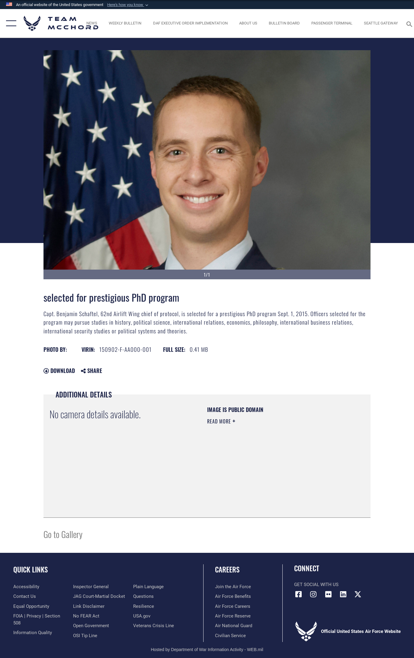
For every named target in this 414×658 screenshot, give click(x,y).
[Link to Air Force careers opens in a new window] (232, 606)
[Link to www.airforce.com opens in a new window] (233, 586)
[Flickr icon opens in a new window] (328, 594)
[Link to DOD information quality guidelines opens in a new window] (32, 632)
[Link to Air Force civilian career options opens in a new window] (230, 635)
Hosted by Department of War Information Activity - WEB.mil (207, 649)
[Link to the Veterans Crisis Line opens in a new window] (153, 625)
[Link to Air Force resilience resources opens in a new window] (143, 606)
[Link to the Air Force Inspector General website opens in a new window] (91, 586)
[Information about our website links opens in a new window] (88, 606)
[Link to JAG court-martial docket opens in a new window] (99, 596)
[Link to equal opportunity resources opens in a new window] (31, 606)
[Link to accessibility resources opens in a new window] (26, 586)
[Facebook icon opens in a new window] (298, 594)
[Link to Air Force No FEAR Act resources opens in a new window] (86, 616)
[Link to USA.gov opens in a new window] (141, 616)
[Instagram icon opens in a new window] (313, 594)
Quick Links (30, 569)
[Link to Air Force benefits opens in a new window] (233, 596)
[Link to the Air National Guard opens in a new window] (233, 625)
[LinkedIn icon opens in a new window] (343, 594)
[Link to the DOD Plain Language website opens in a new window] (148, 586)
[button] (128, 5)
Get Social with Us (316, 584)
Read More (220, 421)
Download (59, 370)
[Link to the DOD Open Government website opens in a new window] (91, 625)
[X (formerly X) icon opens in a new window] (357, 594)
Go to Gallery (62, 533)
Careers (227, 569)
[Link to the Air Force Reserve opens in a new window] (233, 616)
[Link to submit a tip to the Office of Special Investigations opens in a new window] (85, 635)
